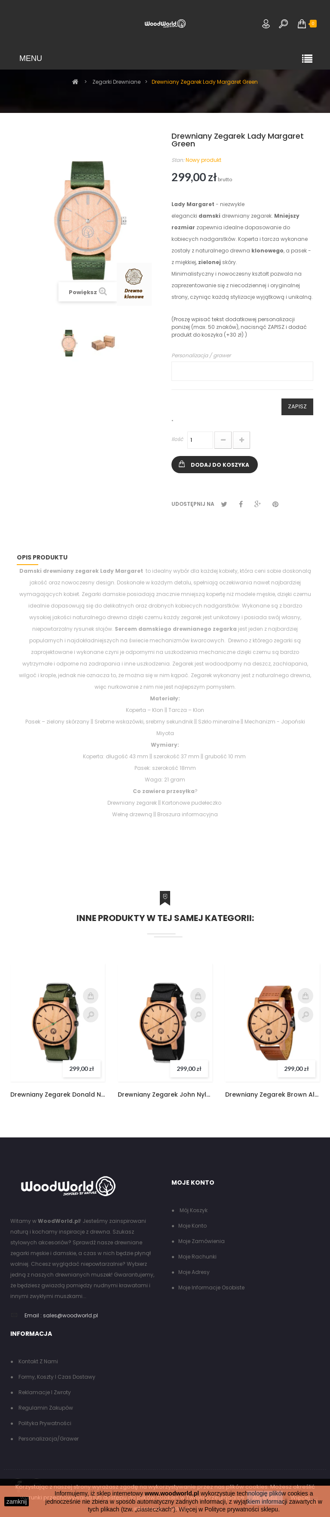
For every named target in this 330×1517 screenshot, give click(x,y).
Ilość (177, 439)
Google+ (257, 504)
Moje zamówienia (201, 1241)
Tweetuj (224, 504)
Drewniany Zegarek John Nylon (165, 1094)
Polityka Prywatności (44, 1423)
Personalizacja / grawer (201, 355)
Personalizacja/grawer (48, 1438)
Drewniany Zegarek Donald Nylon (57, 1094)
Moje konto (192, 1225)
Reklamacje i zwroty (44, 1392)
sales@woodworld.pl (70, 1315)
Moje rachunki (197, 1256)
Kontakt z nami (37, 1361)
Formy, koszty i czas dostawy (56, 1376)
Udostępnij (241, 504)
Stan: (177, 160)
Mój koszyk (193, 1210)
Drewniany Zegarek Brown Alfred (272, 1094)
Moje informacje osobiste (211, 1287)
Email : (33, 1315)
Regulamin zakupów (45, 1407)
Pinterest (275, 504)
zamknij (16, 1501)
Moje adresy (194, 1272)
